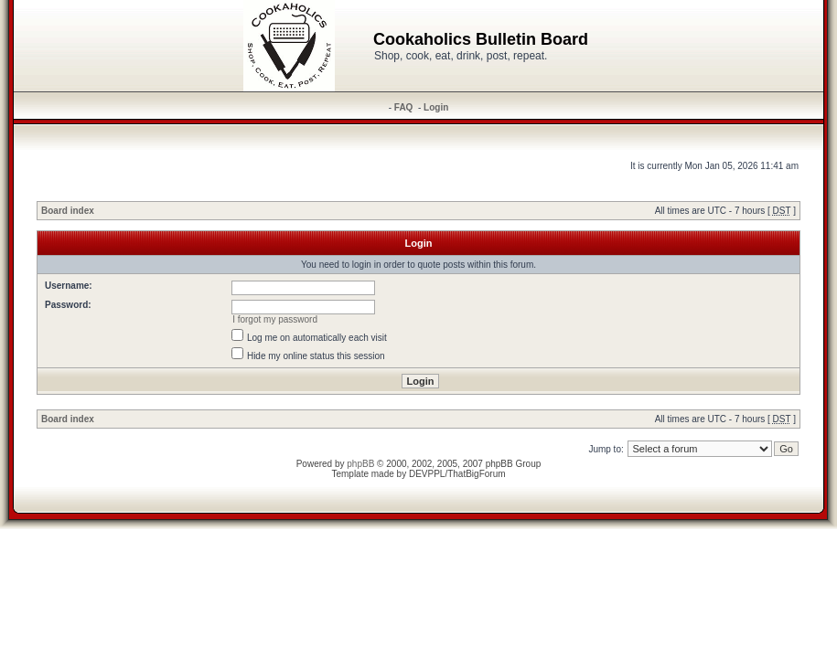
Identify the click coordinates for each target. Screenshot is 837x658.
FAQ (403, 107)
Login (436, 107)
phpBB (360, 464)
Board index (67, 211)
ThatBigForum (476, 474)
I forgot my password (274, 319)
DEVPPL (427, 474)
